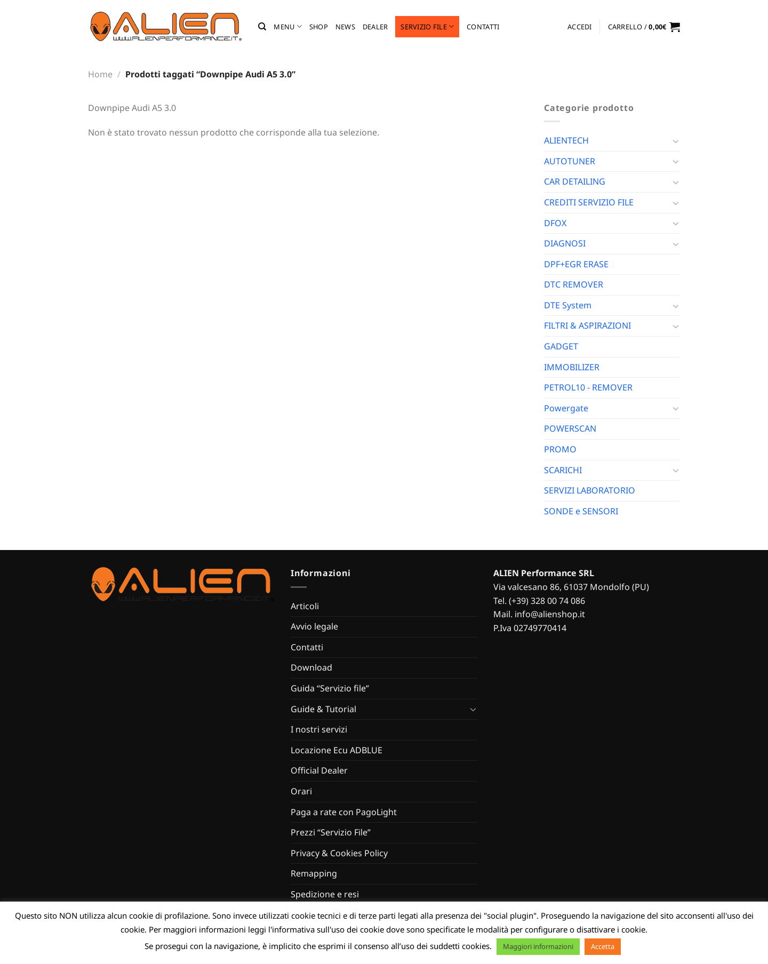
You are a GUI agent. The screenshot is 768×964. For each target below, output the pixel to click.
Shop (318, 26)
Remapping (314, 873)
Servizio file (427, 26)
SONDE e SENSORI (581, 511)
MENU (287, 26)
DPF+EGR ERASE (576, 264)
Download (311, 667)
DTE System (567, 305)
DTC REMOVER (573, 284)
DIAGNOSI (565, 243)
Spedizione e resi (325, 894)
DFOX (555, 223)
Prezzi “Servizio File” (331, 832)
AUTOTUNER (569, 161)
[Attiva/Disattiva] (675, 140)
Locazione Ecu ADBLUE (336, 750)
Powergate (566, 408)
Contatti (483, 26)
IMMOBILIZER (571, 367)
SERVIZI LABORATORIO (589, 490)
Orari (301, 791)
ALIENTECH (566, 140)
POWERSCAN (570, 428)
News (345, 26)
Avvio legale (314, 626)
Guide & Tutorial (323, 709)
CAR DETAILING (574, 181)
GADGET (561, 346)
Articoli (305, 606)
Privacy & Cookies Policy (339, 853)
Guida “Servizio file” (330, 688)
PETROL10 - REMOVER (588, 387)
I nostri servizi (319, 729)
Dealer (375, 26)
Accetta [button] (602, 946)
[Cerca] (262, 27)
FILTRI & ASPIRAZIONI (587, 325)
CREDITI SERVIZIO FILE (589, 202)
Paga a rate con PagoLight (344, 812)
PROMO (560, 449)
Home (100, 74)
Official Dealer (319, 770)
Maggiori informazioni (538, 946)
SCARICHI (563, 470)
